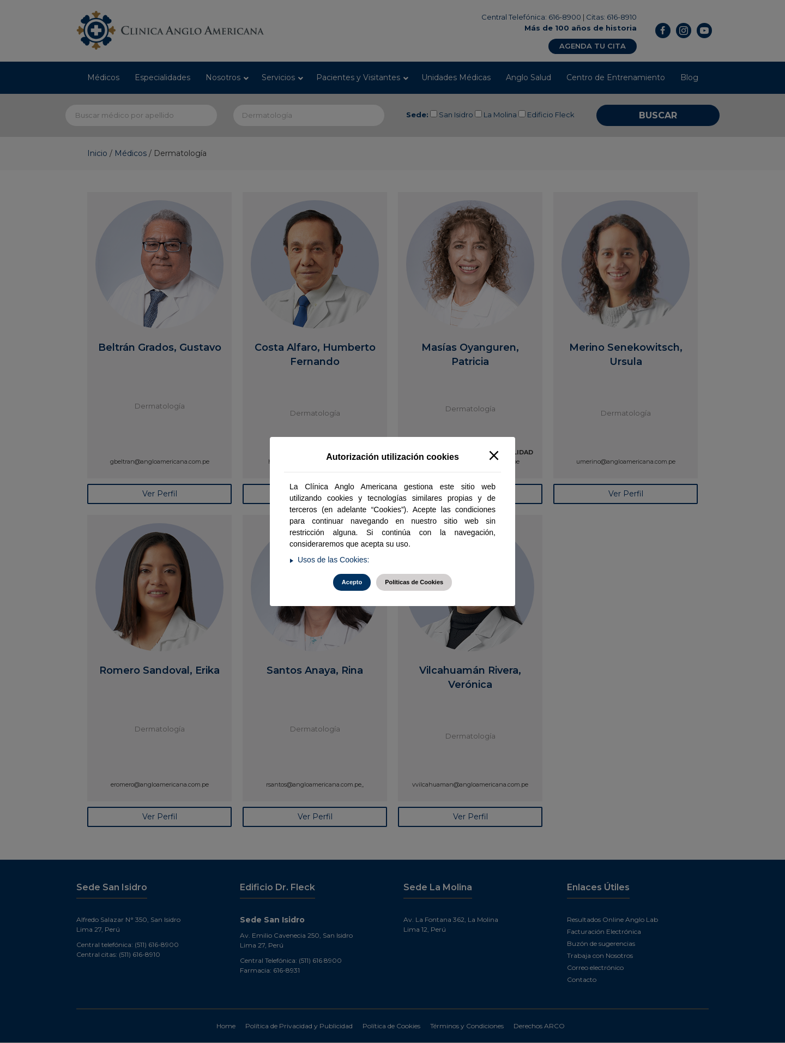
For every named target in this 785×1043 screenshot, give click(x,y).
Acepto (352, 582)
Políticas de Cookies (414, 582)
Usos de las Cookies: (334, 559)
